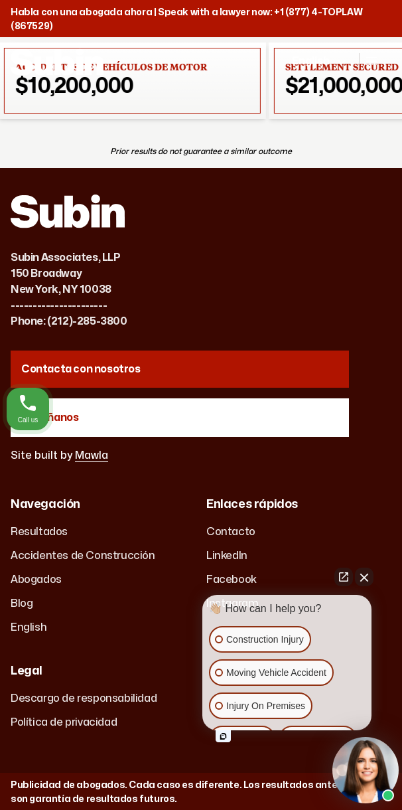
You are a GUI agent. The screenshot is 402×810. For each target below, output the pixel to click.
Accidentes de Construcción (83, 555)
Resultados (39, 531)
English (28, 627)
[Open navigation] (378, 66)
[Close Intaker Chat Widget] (364, 577)
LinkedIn (226, 555)
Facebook (231, 579)
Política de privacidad (64, 722)
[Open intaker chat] (223, 736)
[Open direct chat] (343, 577)
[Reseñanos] (180, 417)
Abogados (36, 579)
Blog (22, 603)
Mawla (91, 455)
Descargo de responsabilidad (84, 698)
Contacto (230, 531)
